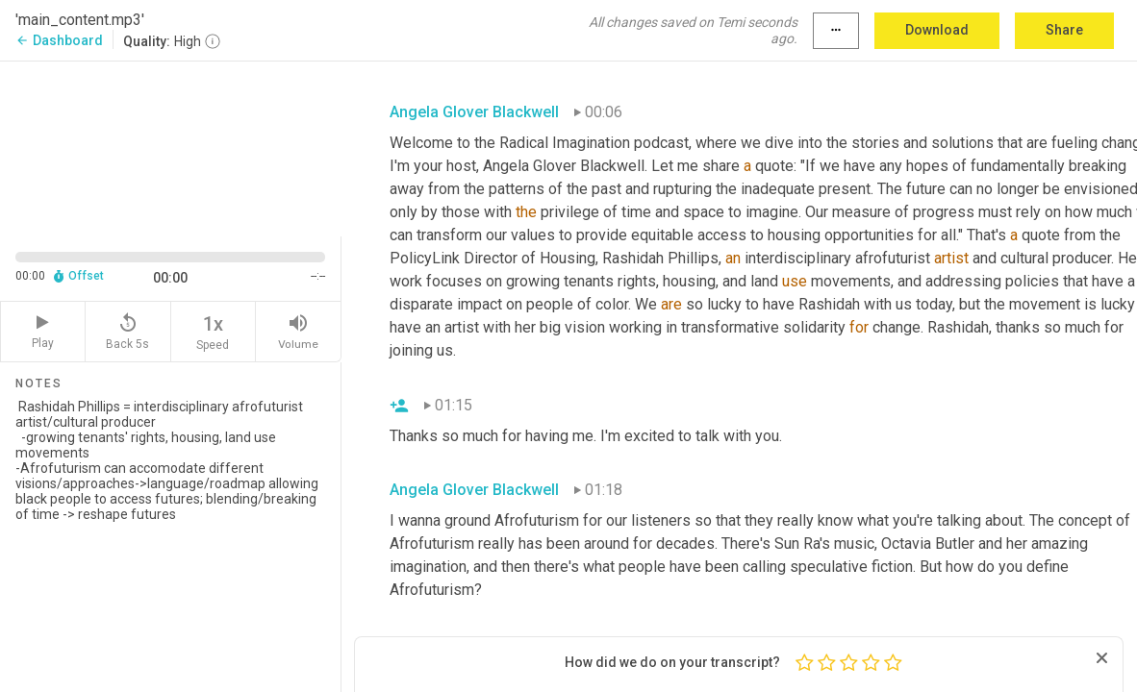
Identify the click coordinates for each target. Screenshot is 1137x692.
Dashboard (59, 40)
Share (1064, 29)
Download (937, 29)
